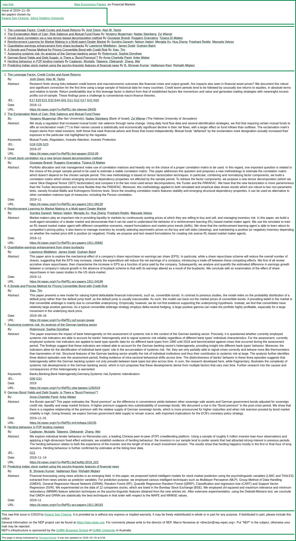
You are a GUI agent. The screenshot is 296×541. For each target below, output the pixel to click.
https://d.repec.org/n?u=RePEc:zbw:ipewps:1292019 (65, 388)
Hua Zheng (179, 41)
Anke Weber (141, 57)
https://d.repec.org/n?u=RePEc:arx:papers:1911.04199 (66, 281)
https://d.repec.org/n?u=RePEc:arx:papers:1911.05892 (66, 242)
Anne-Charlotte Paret (117, 57)
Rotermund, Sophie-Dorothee (122, 53)
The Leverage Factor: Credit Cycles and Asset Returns (44, 30)
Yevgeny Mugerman (118, 34)
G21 (32, 452)
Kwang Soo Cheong (15, 18)
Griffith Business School (72, 530)
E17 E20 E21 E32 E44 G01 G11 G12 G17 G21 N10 (64, 100)
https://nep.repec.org (90, 522)
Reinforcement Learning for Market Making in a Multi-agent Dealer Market (57, 41)
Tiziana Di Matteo (171, 38)
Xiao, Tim (119, 49)
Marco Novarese (184, 522)
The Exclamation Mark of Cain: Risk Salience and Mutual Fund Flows (54, 34)
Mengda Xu (163, 41)
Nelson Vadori (144, 41)
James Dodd (126, 45)
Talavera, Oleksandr (109, 61)
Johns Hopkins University (47, 18)
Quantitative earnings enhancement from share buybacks (46, 45)
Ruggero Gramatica (144, 38)
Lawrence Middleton (102, 45)
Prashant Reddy (200, 41)
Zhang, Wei (132, 61)
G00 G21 (36, 378)
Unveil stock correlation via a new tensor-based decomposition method (55, 38)
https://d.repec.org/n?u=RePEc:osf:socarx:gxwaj (62, 320)
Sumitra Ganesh (122, 41)
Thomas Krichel (47, 537)
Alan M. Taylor (111, 30)
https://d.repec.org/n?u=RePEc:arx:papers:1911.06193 (66, 504)
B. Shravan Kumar (136, 65)
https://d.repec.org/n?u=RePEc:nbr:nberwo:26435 (63, 109)
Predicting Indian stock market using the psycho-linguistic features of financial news (63, 65)
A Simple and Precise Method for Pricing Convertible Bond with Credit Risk (57, 49)
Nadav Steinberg (145, 34)
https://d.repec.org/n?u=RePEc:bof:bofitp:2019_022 (64, 462)
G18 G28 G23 (39, 144)
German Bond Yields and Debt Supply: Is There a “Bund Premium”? (53, 57)
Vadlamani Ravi (161, 65)
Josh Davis (93, 30)
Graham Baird (146, 45)
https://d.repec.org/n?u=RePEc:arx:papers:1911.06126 (66, 204)
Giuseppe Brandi (118, 38)
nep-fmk (8, 4)
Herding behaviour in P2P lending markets (36, 61)
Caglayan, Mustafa (81, 61)
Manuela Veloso (223, 41)
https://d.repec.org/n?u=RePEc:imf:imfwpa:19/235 (63, 422)
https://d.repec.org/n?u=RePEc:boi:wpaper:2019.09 (64, 153)
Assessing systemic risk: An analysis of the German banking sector (52, 53)
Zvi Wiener (165, 34)
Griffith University (103, 530)
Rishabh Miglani (184, 65)
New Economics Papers (90, 4)
